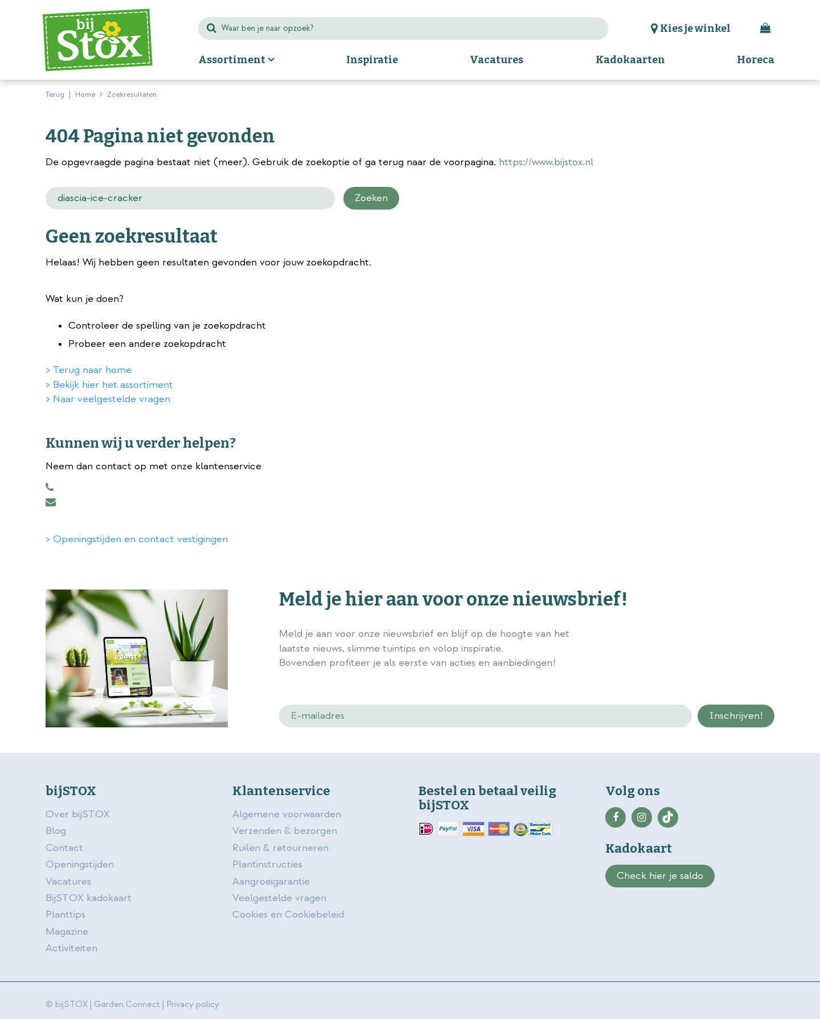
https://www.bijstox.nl (546, 162)
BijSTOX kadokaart (89, 898)
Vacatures (68, 881)
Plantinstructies (267, 864)
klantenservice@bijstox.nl (51, 502)
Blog (56, 831)
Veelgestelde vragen (279, 898)
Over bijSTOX (78, 814)
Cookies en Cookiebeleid (288, 914)
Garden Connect (127, 1004)
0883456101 (50, 487)
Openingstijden (80, 864)
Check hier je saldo (660, 876)
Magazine (67, 932)
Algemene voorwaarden (288, 814)
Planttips (65, 914)
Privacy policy (192, 1004)
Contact (64, 848)
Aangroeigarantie (271, 881)
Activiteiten (71, 948)
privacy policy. (710, 635)
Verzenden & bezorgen (284, 831)
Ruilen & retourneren (280, 848)
